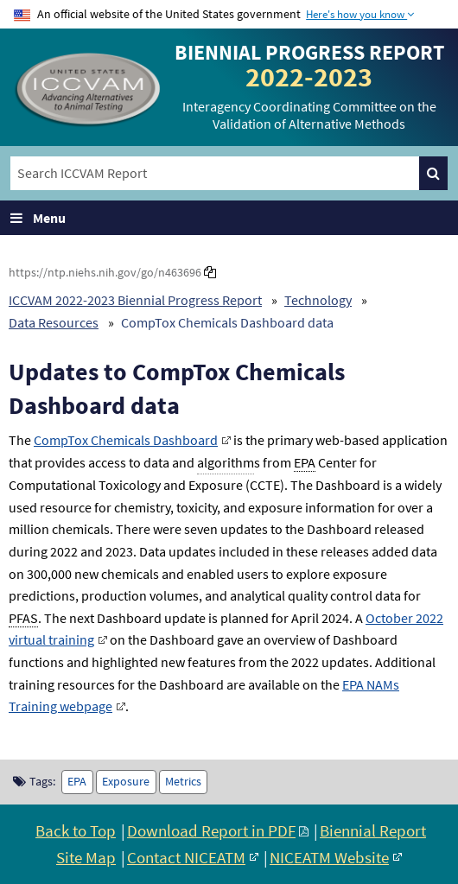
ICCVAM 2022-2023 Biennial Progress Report (135, 299)
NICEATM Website (329, 857)
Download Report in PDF (211, 830)
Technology (318, 299)
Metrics (183, 781)
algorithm (225, 462)
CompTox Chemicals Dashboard (126, 439)
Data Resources (54, 322)
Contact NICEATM (186, 857)
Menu (49, 217)
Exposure (125, 781)
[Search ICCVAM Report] (214, 173)
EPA (76, 781)
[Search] (433, 173)
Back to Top (75, 830)
